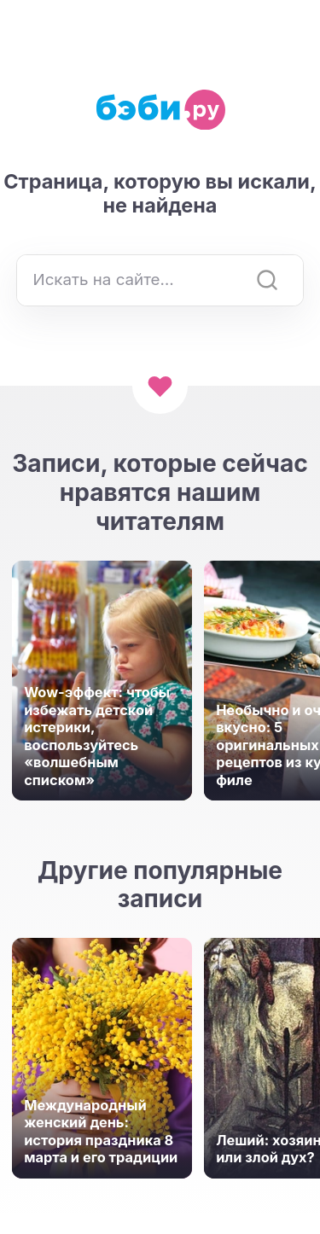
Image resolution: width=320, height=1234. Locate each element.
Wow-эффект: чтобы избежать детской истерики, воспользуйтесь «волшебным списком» (97, 736)
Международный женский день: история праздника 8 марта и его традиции (100, 1132)
